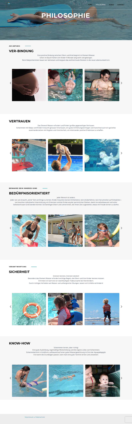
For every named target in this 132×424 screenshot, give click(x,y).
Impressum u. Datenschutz (35, 417)
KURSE (112, 5)
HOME (91, 5)
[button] (10, 83)
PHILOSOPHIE (101, 5)
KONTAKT (121, 5)
